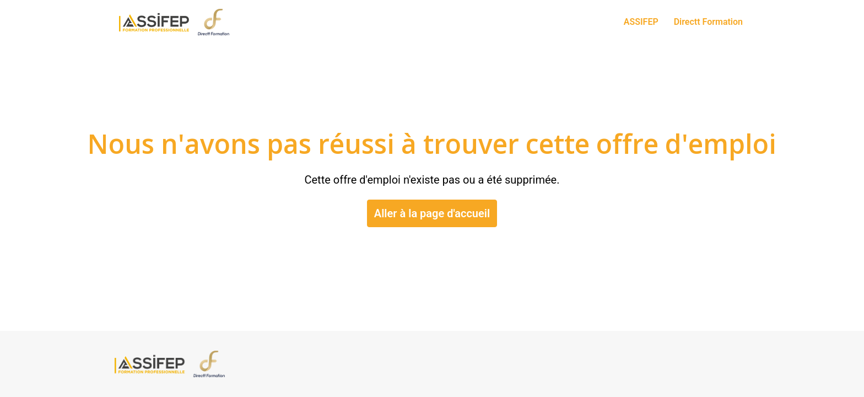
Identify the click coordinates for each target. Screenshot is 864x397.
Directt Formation (708, 22)
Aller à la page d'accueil (432, 213)
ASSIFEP (641, 22)
